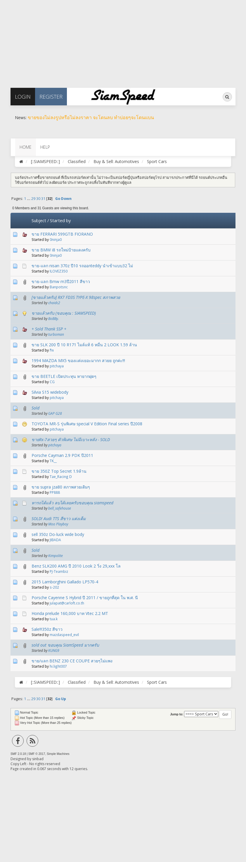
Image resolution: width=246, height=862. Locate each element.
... (29, 198)
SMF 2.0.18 (18, 753)
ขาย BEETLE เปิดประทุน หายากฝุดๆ (64, 376)
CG (52, 381)
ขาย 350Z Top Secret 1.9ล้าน (59, 471)
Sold (35, 408)
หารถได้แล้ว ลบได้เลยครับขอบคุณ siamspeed (72, 502)
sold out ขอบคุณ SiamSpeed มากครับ (65, 645)
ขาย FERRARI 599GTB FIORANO (62, 234)
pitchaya (57, 366)
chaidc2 (54, 302)
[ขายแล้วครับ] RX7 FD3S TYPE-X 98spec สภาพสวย (76, 297)
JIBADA (55, 539)
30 (38, 198)
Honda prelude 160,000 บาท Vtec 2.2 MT (70, 613)
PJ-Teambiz (59, 571)
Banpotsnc (59, 287)
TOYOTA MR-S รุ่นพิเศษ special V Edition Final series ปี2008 (87, 423)
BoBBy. (53, 318)
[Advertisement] (123, 41)
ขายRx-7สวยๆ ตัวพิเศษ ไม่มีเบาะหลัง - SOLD (71, 439)
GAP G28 (55, 413)
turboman (56, 334)
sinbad (38, 758)
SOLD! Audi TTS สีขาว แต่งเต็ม (59, 518)
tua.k (54, 618)
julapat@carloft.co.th (67, 603)
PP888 (55, 492)
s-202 (54, 587)
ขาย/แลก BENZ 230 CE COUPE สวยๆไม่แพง (72, 661)
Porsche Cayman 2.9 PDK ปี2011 (62, 455)
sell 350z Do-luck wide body (58, 534)
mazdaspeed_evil (64, 634)
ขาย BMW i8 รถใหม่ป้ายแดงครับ (61, 250)
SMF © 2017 (36, 753)
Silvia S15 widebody (50, 392)
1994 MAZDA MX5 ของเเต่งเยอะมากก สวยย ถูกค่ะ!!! (78, 360)
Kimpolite (55, 555)
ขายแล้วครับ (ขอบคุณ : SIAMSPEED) (64, 313)
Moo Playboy (58, 524)
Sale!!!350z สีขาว (47, 629)
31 (43, 198)
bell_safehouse (59, 508)
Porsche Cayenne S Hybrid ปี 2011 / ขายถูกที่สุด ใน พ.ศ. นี (85, 597)
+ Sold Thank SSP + (49, 329)
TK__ (53, 460)
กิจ (52, 350)
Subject (39, 220)
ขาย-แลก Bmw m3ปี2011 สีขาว (61, 281)
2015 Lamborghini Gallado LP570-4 (65, 582)
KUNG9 (53, 650)
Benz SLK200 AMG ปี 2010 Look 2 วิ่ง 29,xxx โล (76, 566)
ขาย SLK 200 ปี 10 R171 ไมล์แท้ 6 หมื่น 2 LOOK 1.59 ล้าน (84, 344)
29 (33, 198)
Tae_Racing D (61, 476)
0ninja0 (56, 239)
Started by (60, 220)
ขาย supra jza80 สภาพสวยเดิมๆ (61, 487)
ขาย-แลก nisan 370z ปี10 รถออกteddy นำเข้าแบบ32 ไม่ (82, 265)
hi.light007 (58, 666)
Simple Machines (58, 753)
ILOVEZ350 (58, 271)
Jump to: (176, 714)
